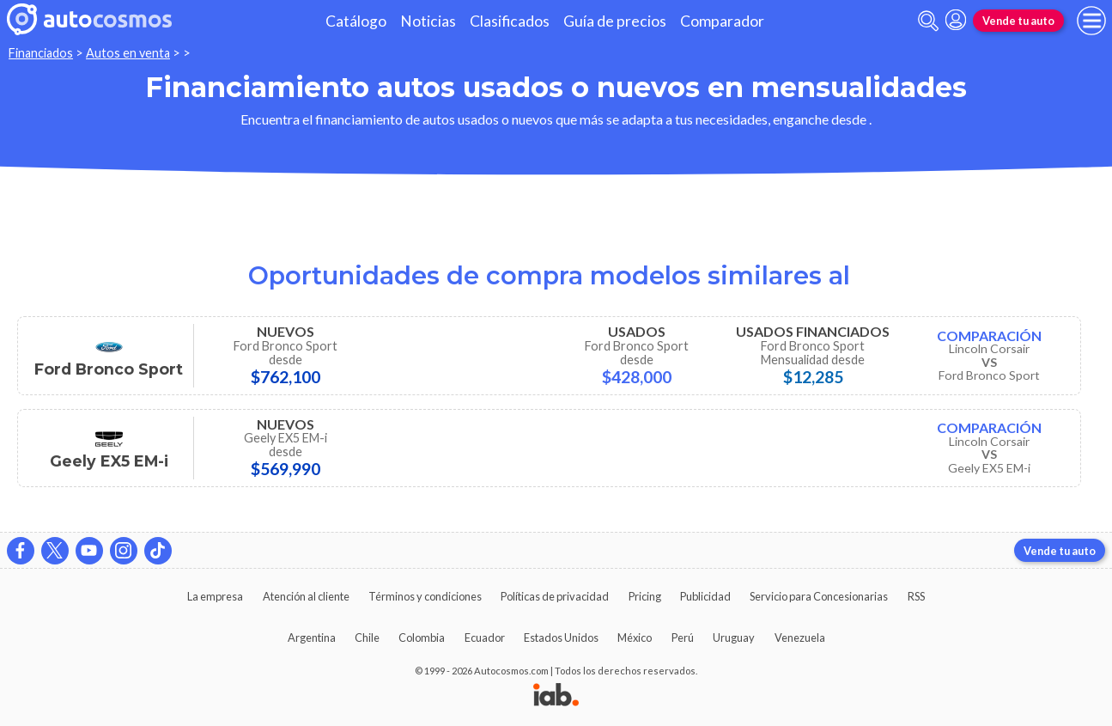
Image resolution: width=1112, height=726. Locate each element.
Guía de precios (614, 21)
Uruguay (734, 637)
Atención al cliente (306, 596)
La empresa (215, 596)
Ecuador (485, 637)
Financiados (41, 53)
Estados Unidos (561, 637)
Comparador (722, 21)
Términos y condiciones (425, 596)
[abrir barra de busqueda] (928, 21)
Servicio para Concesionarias (819, 596)
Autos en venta (128, 53)
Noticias (428, 21)
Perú (682, 637)
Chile (367, 637)
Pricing (645, 596)
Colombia (421, 637)
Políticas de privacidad (555, 596)
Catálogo (355, 21)
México (634, 637)
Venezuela (800, 637)
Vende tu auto (1018, 20)
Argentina (312, 637)
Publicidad (705, 596)
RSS (916, 596)
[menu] (1091, 20)
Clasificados (510, 21)
